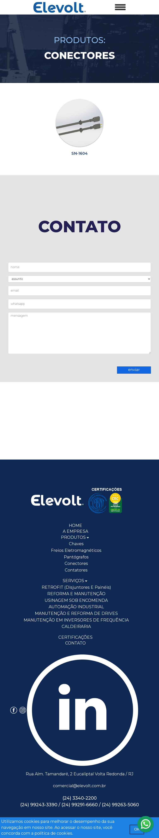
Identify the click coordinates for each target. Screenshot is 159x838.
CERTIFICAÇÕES (75, 637)
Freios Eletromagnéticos (76, 550)
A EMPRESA (75, 531)
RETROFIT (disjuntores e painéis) (76, 587)
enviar (134, 369)
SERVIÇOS (75, 580)
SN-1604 (79, 153)
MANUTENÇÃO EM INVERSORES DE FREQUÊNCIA (76, 620)
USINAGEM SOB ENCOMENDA (76, 600)
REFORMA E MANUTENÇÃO (76, 593)
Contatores (76, 570)
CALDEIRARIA (76, 626)
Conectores (76, 563)
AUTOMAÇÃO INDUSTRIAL (76, 606)
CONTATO (75, 643)
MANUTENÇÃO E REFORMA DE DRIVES (76, 613)
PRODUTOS (75, 537)
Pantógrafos (76, 557)
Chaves (76, 543)
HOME (75, 525)
